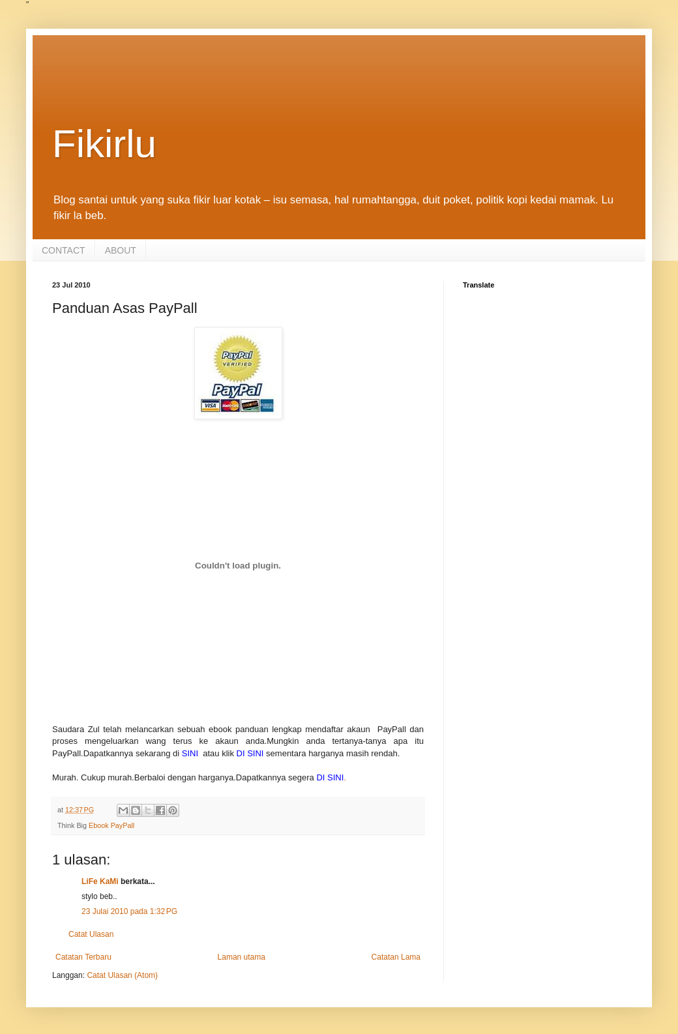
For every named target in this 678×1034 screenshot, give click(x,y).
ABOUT (120, 250)
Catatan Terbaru (83, 957)
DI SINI (250, 753)
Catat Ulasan (90, 934)
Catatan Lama (396, 957)
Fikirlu (104, 144)
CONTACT (63, 250)
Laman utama (241, 957)
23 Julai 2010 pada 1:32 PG (129, 911)
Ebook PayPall (111, 825)
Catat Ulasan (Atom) (122, 975)
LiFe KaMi (100, 881)
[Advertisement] (339, 85)
